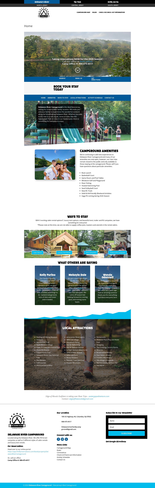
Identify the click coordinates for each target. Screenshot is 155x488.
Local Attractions (78, 98)
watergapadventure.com (99, 396)
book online (86, 61)
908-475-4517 (86, 63)
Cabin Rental (37, 253)
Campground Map (83, 12)
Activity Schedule (95, 98)
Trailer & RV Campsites (117, 253)
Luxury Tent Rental (64, 253)
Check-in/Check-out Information (112, 12)
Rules (94, 12)
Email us (78, 78)
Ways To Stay (63, 98)
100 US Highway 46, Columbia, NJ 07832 (76, 417)
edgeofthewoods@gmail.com (81, 399)
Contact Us (109, 98)
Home (43, 98)
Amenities (51, 98)
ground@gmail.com (68, 429)
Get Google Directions (116, 442)
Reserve (62, 78)
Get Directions (95, 79)
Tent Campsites (91, 253)
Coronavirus (61, 452)
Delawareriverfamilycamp (71, 427)
